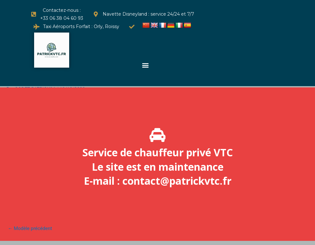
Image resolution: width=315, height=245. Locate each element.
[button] (145, 65)
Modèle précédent (30, 228)
